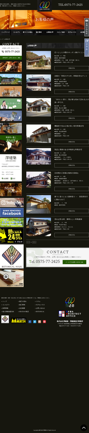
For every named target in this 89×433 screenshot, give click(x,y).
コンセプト (16, 32)
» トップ (4, 301)
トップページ (5, 32)
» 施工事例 (21, 305)
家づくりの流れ (28, 32)
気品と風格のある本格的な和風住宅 (68, 149)
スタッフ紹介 (61, 32)
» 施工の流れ (22, 301)
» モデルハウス (40, 305)
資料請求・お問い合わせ (10, 57)
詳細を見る (72, 68)
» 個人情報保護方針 (7, 311)
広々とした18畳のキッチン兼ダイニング (70, 52)
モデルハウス (72, 32)
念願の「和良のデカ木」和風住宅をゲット (70, 76)
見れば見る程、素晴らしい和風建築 (68, 219)
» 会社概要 (21, 308)
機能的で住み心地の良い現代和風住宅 (69, 126)
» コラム (37, 301)
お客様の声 (49, 32)
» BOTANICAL (39, 311)
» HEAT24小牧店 (23, 311)
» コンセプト (5, 305)
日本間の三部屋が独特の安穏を (66, 173)
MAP (14, 178)
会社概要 (83, 32)
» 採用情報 (4, 308)
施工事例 (39, 32)
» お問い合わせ (40, 308)
